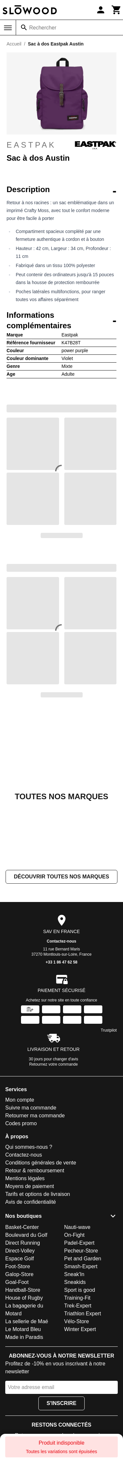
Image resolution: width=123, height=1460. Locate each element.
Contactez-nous (61, 941)
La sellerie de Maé (26, 1321)
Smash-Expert (80, 1266)
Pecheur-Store (81, 1250)
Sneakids (75, 1282)
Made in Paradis (24, 1337)
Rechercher (42, 27)
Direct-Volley (20, 1250)
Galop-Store (19, 1274)
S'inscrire (61, 1403)
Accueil (14, 43)
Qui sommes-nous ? (28, 1147)
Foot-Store (17, 1266)
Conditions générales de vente (40, 1163)
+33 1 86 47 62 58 (61, 962)
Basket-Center (22, 1227)
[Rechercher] (24, 27)
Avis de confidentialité (30, 1202)
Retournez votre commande (53, 1064)
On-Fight (74, 1235)
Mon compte (19, 1100)
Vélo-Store (76, 1321)
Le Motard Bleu (23, 1329)
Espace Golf (19, 1258)
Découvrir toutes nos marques (61, 877)
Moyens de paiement (29, 1186)
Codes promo (21, 1124)
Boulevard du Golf (26, 1235)
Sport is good (79, 1290)
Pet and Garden (82, 1258)
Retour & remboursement (34, 1171)
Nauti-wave (77, 1227)
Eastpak (61, 145)
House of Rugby (24, 1298)
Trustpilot (109, 1030)
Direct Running (22, 1243)
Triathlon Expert (82, 1313)
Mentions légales (25, 1178)
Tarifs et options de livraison (37, 1194)
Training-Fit (77, 1298)
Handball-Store (22, 1290)
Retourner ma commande (35, 1116)
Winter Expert (80, 1329)
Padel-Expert (79, 1243)
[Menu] (8, 28)
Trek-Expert (78, 1305)
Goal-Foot (17, 1282)
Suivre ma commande (30, 1108)
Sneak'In (74, 1274)
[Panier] (116, 10)
